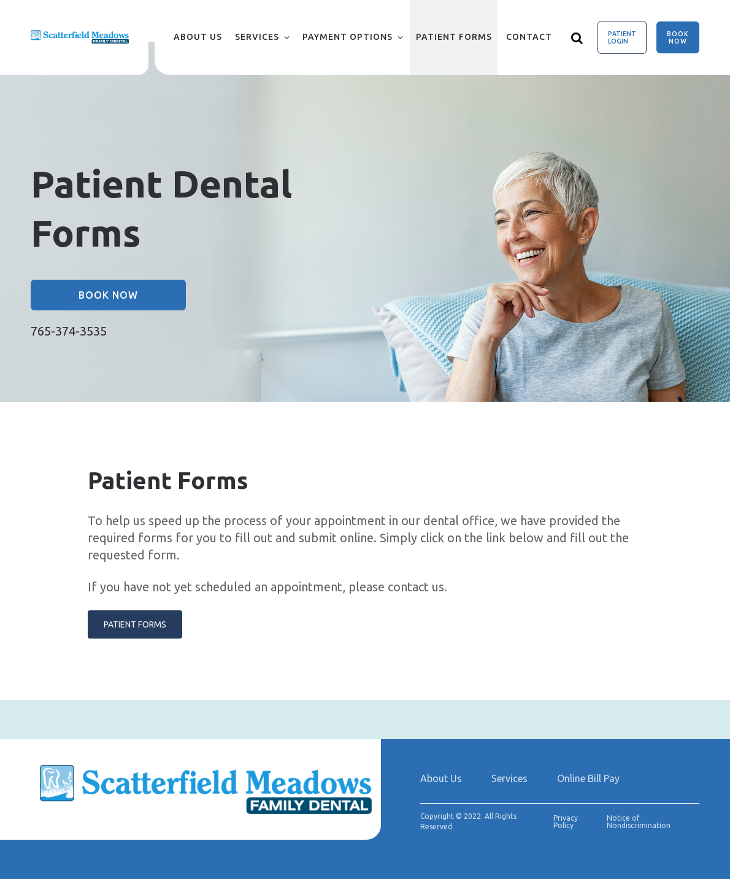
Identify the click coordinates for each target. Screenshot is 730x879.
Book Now (678, 37)
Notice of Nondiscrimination (638, 822)
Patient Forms (454, 37)
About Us (198, 37)
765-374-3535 (69, 331)
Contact (529, 37)
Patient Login (622, 37)
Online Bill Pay (588, 778)
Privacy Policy (565, 822)
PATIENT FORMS (135, 624)
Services (257, 37)
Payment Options (347, 37)
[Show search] (577, 37)
